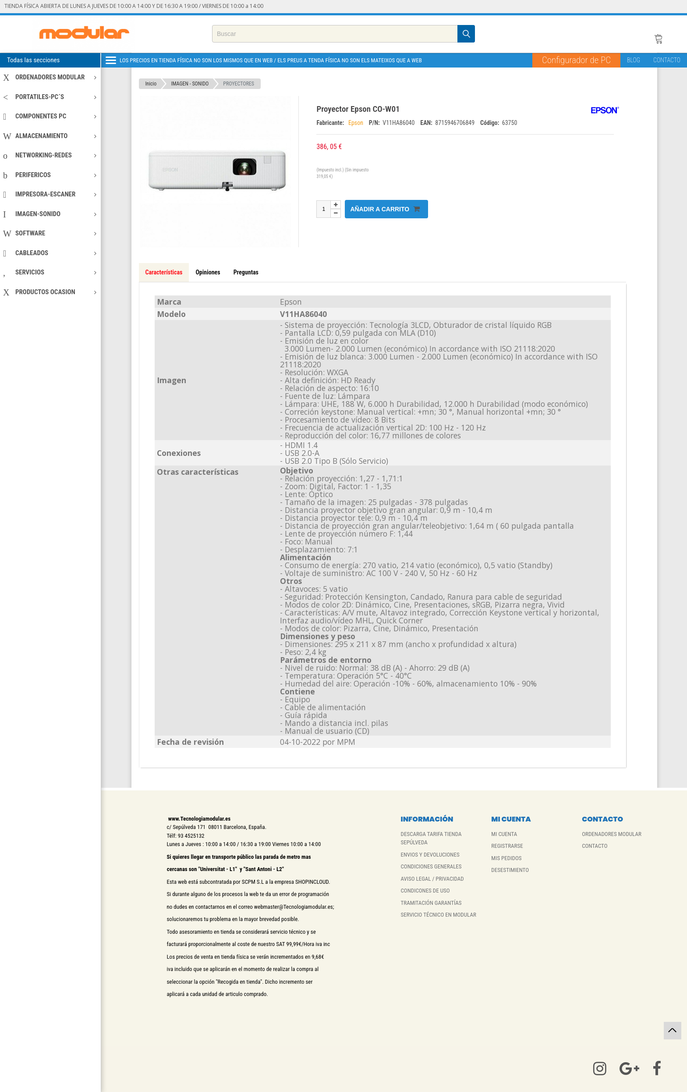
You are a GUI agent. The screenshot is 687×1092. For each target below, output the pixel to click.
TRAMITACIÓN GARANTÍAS (430, 903)
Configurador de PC (576, 60)
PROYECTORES (238, 84)
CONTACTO (666, 60)
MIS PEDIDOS (506, 858)
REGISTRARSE (507, 846)
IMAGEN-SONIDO (49, 214)
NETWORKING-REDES (49, 155)
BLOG (633, 60)
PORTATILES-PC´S (49, 97)
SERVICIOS (49, 272)
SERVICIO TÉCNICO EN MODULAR (438, 914)
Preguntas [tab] (246, 272)
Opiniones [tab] (207, 272)
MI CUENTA (504, 834)
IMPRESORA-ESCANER (49, 194)
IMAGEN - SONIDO (190, 84)
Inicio (151, 84)
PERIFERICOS (49, 175)
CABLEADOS (49, 253)
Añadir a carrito (385, 209)
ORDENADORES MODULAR (49, 77)
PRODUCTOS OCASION (49, 292)
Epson (356, 122)
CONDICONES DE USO (425, 890)
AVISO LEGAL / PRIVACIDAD (432, 878)
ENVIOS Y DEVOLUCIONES (429, 854)
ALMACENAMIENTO (49, 136)
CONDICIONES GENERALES (430, 866)
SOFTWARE (49, 233)
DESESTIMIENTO (510, 870)
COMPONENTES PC (49, 116)
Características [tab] (164, 272)
